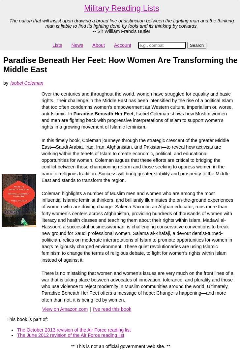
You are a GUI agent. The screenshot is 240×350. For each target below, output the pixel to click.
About (98, 45)
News (77, 45)
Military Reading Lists (121, 8)
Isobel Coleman (26, 83)
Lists (57, 45)
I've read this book (112, 309)
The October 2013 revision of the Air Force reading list (74, 330)
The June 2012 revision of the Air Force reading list (70, 335)
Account (122, 45)
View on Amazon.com (65, 309)
